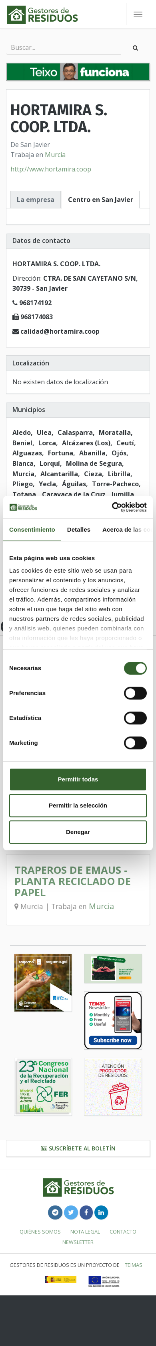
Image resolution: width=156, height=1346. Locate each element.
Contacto (123, 1231)
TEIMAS (133, 1265)
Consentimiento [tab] (32, 529)
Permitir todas (78, 779)
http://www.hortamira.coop (50, 169)
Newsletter (78, 1242)
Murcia (55, 154)
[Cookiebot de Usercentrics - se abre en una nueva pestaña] (112, 507)
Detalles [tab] (78, 529)
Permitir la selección (78, 805)
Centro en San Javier (100, 199)
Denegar (78, 831)
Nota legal (85, 1231)
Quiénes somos (40, 1231)
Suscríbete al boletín (78, 1148)
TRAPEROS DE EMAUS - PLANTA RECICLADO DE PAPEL (72, 881)
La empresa (35, 199)
